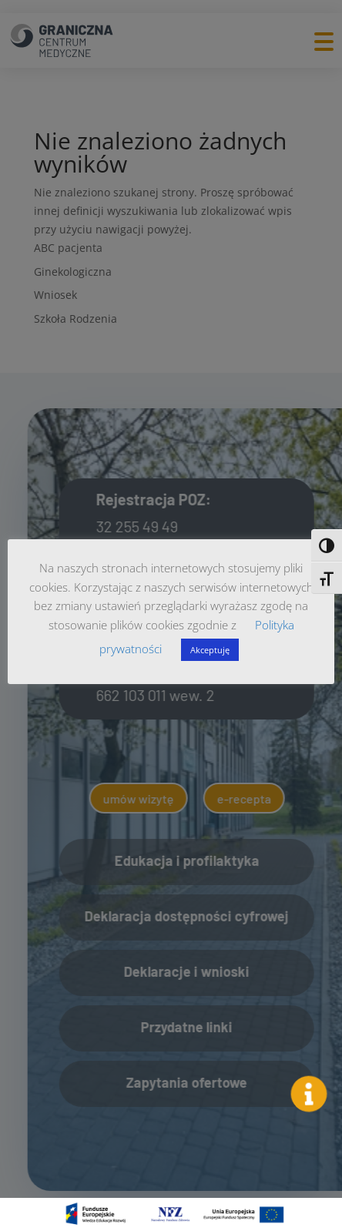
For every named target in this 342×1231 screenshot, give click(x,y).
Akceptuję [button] (210, 650)
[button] (309, 1094)
